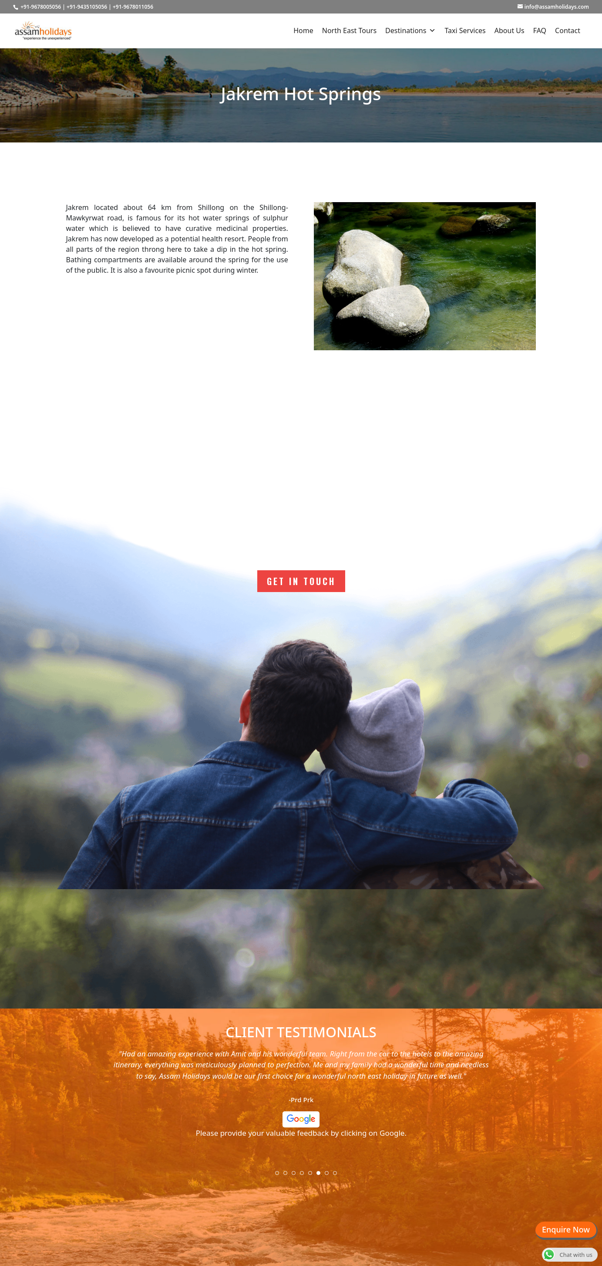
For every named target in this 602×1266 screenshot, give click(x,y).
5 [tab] (313, 1175)
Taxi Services (464, 30)
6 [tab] (321, 1175)
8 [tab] (337, 1175)
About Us (509, 30)
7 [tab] (329, 1175)
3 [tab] (296, 1175)
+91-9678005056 (40, 6)
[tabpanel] (301, 1096)
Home (303, 30)
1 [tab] (280, 1175)
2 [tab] (288, 1175)
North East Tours (349, 30)
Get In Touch (301, 581)
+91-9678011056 (133, 6)
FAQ (539, 30)
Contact (567, 30)
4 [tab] (304, 1175)
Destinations (410, 30)
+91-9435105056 (87, 6)
